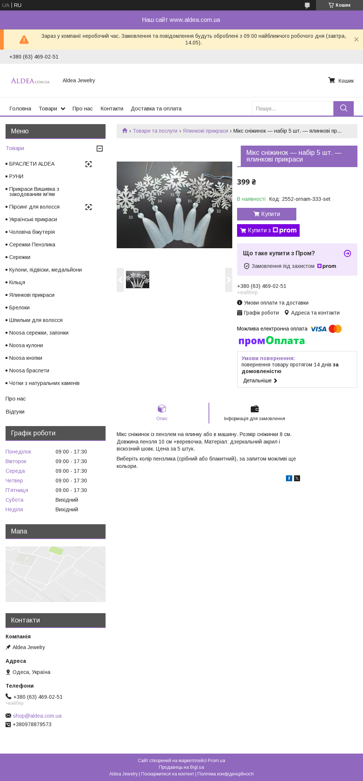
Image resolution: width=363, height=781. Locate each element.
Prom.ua (216, 760)
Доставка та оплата (156, 108)
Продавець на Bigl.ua (181, 767)
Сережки (19, 257)
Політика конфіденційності (225, 774)
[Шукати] (343, 108)
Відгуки (15, 411)
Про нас (83, 108)
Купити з (272, 230)
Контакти (111, 108)
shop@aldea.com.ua (37, 716)
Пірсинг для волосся (34, 207)
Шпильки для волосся (36, 320)
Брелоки (19, 307)
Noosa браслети (29, 370)
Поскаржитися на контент (167, 774)
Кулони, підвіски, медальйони (45, 270)
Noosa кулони (26, 345)
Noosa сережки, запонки (39, 333)
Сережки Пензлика (32, 244)
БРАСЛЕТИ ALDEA (31, 164)
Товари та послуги (155, 131)
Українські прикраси (33, 219)
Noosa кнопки (25, 358)
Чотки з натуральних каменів (44, 383)
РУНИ (16, 176)
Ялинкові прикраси (205, 131)
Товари (48, 108)
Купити (270, 214)
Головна (20, 108)
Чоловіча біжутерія (32, 232)
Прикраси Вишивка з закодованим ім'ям (34, 191)
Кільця (17, 282)
